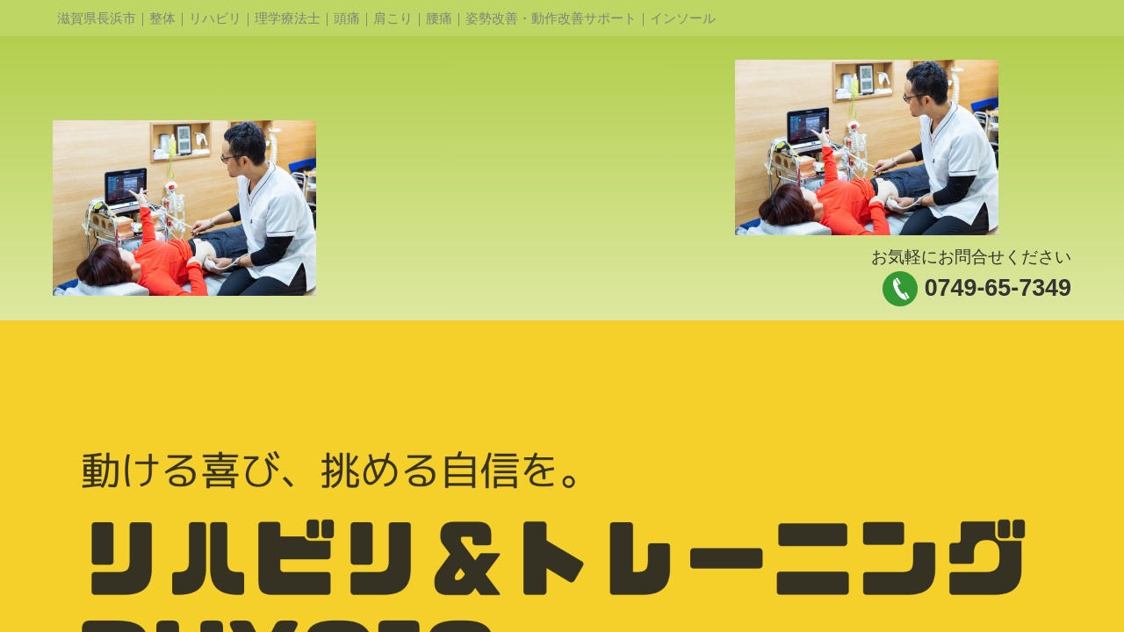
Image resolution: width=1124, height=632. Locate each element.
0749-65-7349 (998, 288)
